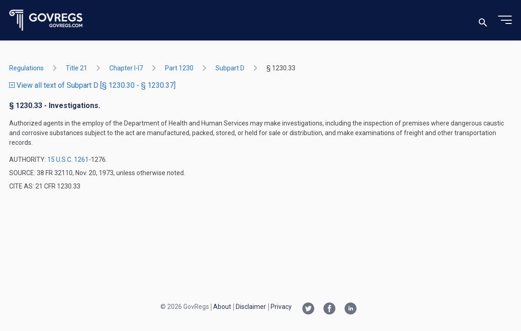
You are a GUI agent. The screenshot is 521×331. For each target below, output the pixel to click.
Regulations (26, 68)
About (222, 306)
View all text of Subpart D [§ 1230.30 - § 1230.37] (92, 85)
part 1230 (179, 68)
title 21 (76, 68)
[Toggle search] (483, 20)
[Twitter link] (308, 309)
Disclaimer (251, 306)
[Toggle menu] (505, 20)
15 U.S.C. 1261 (68, 159)
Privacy (281, 306)
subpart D (229, 68)
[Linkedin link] (351, 309)
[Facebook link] (329, 309)
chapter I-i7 (126, 68)
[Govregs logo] (46, 20)
